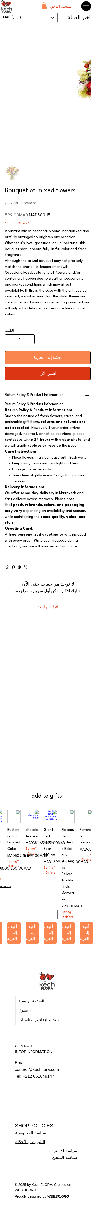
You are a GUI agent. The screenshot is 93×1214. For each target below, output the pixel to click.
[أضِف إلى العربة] (48, 357)
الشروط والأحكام (30, 1141)
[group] (46, 877)
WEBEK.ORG (25, 1190)
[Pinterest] (19, 567)
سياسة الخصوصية (30, 1132)
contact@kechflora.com (37, 1069)
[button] (44, 5)
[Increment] (83, 914)
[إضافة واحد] (30, 339)
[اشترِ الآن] (48, 373)
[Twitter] (25, 567)
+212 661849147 (38, 1076)
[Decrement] (90, 914)
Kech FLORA (42, 1185)
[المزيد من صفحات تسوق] (30, 1010)
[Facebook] (13, 567)
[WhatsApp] (7, 567)
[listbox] (29, 17)
